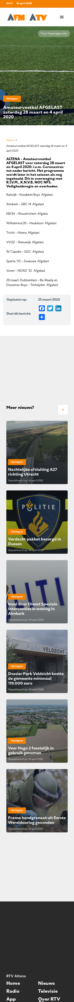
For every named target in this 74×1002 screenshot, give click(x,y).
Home (10, 140)
